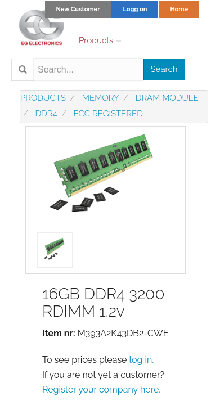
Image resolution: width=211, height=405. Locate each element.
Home (179, 9)
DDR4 (46, 114)
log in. (141, 359)
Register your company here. (101, 389)
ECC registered (108, 114)
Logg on (135, 9)
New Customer (78, 9)
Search (164, 69)
